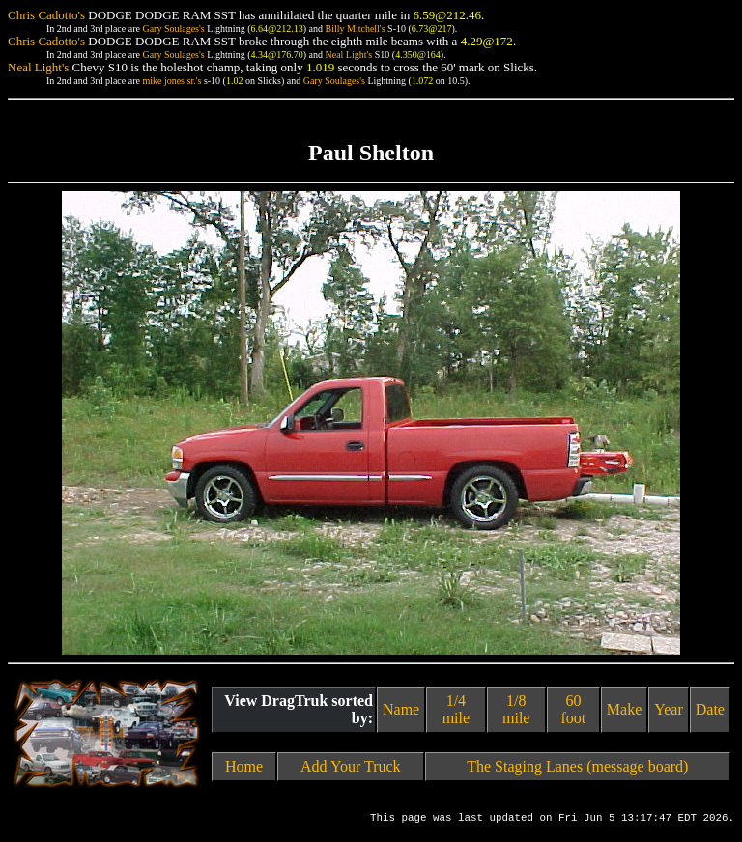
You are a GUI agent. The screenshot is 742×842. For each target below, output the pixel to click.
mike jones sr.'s (171, 80)
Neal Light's (348, 54)
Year (668, 709)
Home (244, 766)
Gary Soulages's (173, 28)
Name (401, 709)
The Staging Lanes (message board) (577, 766)
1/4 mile (456, 709)
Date (710, 709)
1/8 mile (515, 709)
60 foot (572, 709)
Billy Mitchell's (355, 28)
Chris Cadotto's (46, 15)
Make (624, 709)
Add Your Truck (350, 766)
